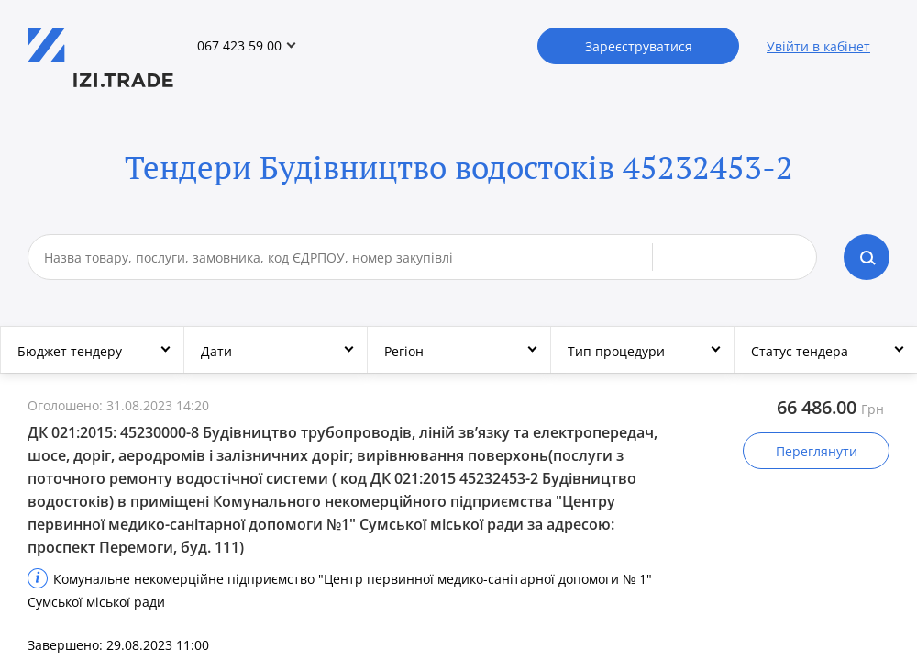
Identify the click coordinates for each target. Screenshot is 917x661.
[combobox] (348, 257)
